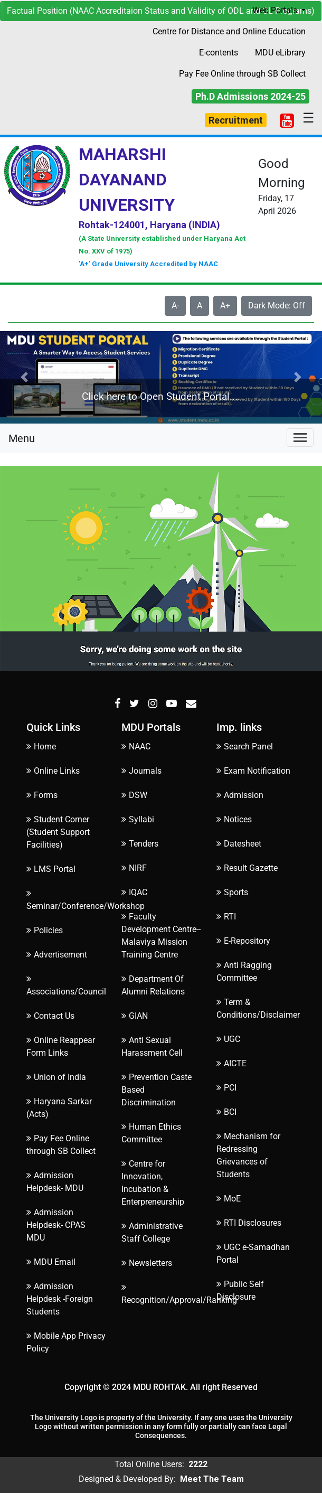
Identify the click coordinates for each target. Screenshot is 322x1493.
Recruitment (236, 120)
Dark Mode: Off (276, 306)
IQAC (134, 892)
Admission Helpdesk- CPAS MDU (56, 1225)
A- (175, 306)
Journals (141, 771)
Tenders (139, 844)
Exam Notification (253, 771)
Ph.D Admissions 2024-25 (250, 96)
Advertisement (56, 955)
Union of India (56, 1077)
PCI (226, 1088)
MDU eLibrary (280, 53)
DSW (134, 795)
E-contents (218, 53)
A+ (225, 306)
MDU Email (50, 1262)
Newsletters (146, 1263)
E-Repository (243, 941)
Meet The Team (212, 1479)
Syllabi (137, 819)
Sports (232, 892)
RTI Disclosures (248, 1223)
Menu (21, 438)
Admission (239, 795)
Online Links (53, 771)
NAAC (135, 746)
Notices (234, 819)
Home (41, 746)
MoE (228, 1199)
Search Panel (244, 746)
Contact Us (50, 1016)
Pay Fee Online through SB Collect (242, 74)
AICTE (231, 1063)
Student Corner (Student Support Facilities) (58, 832)
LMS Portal (50, 869)
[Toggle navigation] (300, 437)
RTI (226, 917)
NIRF (134, 868)
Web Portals (275, 10)
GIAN (134, 1016)
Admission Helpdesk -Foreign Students (59, 1299)
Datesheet (238, 844)
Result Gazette (247, 868)
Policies (44, 930)
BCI (226, 1112)
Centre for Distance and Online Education (229, 31)
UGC (228, 1039)
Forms (42, 795)
